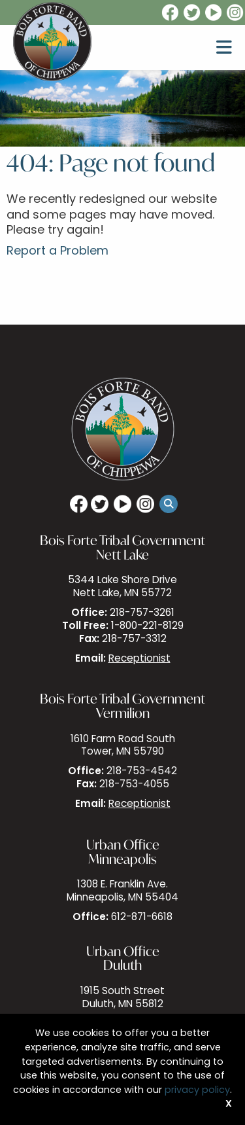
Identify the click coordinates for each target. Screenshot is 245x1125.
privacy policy (197, 1091)
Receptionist (139, 659)
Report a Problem (57, 251)
